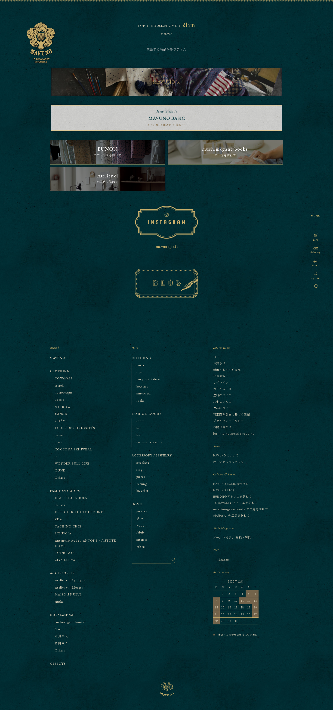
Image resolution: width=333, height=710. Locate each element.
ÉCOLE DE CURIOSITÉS (75, 428)
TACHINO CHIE (68, 526)
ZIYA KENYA (65, 560)
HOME (137, 504)
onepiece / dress (148, 379)
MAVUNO (47, 50)
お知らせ (219, 363)
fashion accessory (149, 442)
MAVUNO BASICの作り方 (166, 125)
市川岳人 (61, 636)
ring (139, 469)
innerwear (143, 393)
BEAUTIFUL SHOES (71, 498)
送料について (222, 395)
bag (139, 428)
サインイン (221, 382)
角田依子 (61, 643)
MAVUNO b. (166, 82)
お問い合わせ (222, 427)
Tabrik (59, 400)
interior (142, 540)
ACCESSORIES (62, 573)
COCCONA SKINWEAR (73, 449)
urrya (59, 442)
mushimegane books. (70, 622)
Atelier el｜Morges (69, 587)
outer (140, 365)
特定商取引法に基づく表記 (231, 414)
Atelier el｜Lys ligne (70, 580)
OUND (60, 470)
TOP (141, 26)
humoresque (64, 392)
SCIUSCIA (63, 533)
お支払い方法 (222, 401)
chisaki (60, 505)
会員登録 (219, 376)
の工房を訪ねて (225, 151)
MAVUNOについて (226, 455)
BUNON (61, 414)
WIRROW (63, 407)
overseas (316, 263)
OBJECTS (57, 664)
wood (140, 525)
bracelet (142, 491)
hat (138, 435)
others (141, 547)
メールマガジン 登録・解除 (232, 537)
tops (139, 372)
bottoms (142, 386)
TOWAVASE (64, 378)
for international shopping (234, 433)
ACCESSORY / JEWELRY (152, 455)
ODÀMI (61, 421)
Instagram (222, 559)
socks (140, 401)
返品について (222, 408)
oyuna (59, 435)
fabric (140, 532)
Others (60, 478)
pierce (140, 477)
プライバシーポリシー (228, 420)
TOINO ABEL (66, 553)
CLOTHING (60, 371)
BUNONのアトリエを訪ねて (232, 496)
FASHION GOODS (65, 491)
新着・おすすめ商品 (227, 370)
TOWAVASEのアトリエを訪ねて (235, 503)
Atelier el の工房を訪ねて (231, 515)
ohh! (58, 456)
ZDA (58, 519)
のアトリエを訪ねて (107, 151)
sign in (315, 275)
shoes (140, 421)
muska (59, 602)
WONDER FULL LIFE (72, 463)
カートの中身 (222, 389)
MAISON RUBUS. (69, 594)
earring (141, 484)
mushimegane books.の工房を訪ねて (240, 509)
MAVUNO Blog (223, 490)
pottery (141, 511)
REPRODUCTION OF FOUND (79, 512)
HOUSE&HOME (62, 615)
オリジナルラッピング (228, 462)
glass (139, 518)
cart (315, 237)
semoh (59, 386)
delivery (316, 250)
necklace (143, 463)
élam (58, 629)
